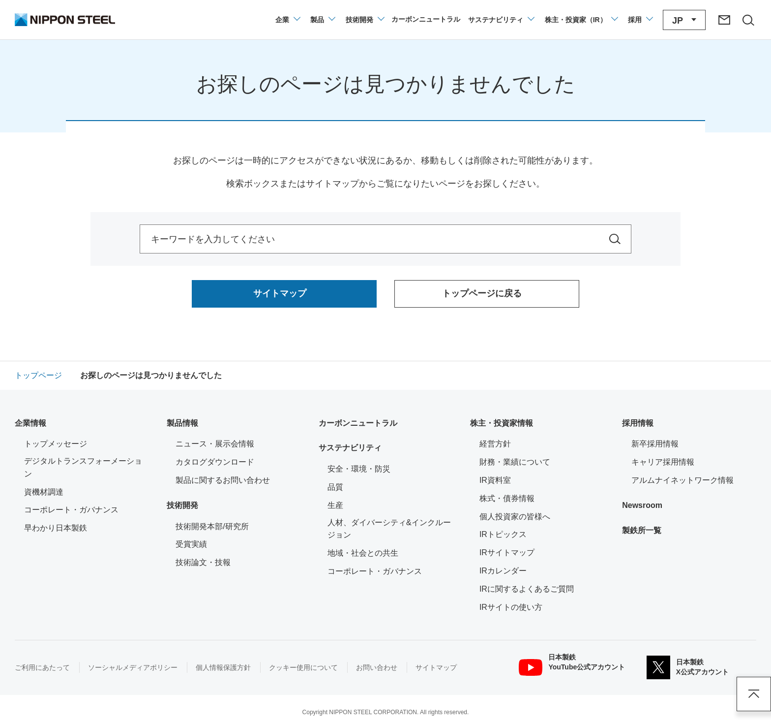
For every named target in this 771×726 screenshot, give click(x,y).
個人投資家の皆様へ (514, 516)
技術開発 (182, 505)
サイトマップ (436, 667)
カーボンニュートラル (358, 423)
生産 (335, 505)
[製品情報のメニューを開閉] (322, 19)
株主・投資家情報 (501, 423)
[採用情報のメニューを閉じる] (640, 19)
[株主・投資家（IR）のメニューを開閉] (581, 19)
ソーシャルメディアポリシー (133, 667)
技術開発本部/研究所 (212, 526)
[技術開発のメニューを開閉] (364, 19)
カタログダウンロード (215, 462)
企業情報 (30, 423)
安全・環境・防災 (358, 469)
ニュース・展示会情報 (215, 444)
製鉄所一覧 (641, 530)
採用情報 (637, 423)
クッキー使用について (303, 667)
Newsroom (642, 505)
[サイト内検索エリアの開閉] (748, 20)
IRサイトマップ (506, 552)
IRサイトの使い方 (510, 607)
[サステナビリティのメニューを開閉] (500, 19)
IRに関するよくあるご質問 (526, 589)
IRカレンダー (503, 571)
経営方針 (495, 444)
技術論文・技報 (203, 562)
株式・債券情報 (506, 498)
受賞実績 (191, 544)
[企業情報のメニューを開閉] (287, 19)
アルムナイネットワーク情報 (688, 479)
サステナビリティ (350, 447)
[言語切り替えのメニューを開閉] (684, 20)
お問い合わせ (376, 667)
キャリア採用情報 (662, 462)
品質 (335, 487)
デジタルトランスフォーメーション (83, 467)
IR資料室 (495, 480)
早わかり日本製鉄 (55, 528)
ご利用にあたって (42, 667)
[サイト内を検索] (614, 238)
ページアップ (754, 694)
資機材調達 (43, 492)
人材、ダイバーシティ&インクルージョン (389, 528)
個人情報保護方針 (223, 667)
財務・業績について (514, 462)
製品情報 (182, 423)
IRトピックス (503, 534)
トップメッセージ (55, 444)
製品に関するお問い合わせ (223, 480)
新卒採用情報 (655, 444)
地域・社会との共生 (362, 553)
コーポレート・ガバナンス (71, 509)
